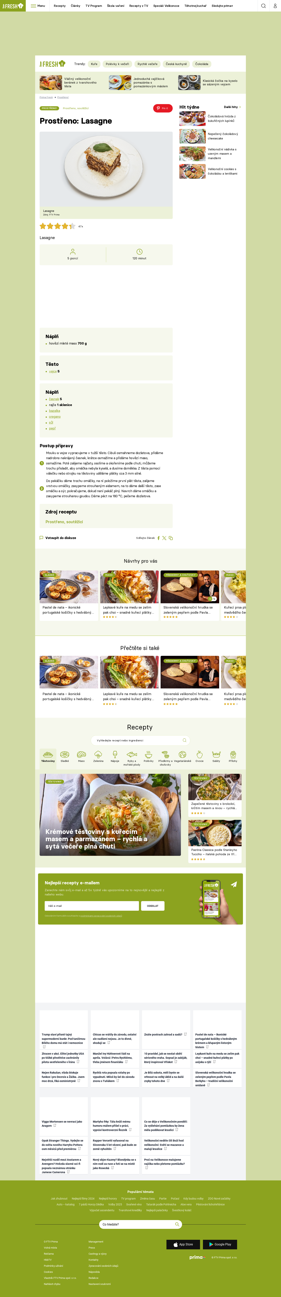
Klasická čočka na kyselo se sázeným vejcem (220, 82)
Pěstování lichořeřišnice (210, 1204)
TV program (128, 1198)
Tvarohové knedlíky (130, 1210)
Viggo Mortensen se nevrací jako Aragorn (62, 1123)
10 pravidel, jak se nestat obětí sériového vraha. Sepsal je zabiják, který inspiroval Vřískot (165, 1058)
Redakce (93, 1277)
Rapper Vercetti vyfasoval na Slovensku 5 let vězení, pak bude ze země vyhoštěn (115, 1145)
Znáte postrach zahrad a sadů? (165, 1034)
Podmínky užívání (53, 1265)
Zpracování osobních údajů (103, 1265)
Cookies (48, 1271)
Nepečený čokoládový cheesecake (223, 136)
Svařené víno (134, 1204)
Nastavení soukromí (100, 1284)
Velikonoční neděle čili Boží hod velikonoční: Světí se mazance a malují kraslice (164, 1145)
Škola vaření (115, 6)
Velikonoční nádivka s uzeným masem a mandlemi (222, 153)
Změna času (147, 1198)
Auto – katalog (66, 1204)
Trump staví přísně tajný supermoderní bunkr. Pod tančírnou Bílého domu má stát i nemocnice (63, 1040)
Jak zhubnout (59, 1198)
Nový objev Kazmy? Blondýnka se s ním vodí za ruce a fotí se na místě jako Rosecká (114, 1164)
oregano (54, 416)
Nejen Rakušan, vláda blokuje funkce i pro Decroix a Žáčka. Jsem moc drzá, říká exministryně (63, 1077)
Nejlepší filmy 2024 (83, 1198)
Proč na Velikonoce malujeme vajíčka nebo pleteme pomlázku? (164, 1163)
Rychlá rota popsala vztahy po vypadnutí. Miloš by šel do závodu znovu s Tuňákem (113, 1077)
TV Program (93, 6)
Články (75, 6)
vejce (53, 371)
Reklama (49, 1253)
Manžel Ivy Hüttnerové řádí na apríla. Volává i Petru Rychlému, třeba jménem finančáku (112, 1058)
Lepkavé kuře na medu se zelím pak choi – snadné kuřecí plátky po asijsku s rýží (127, 610)
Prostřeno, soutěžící (76, 108)
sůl (51, 422)
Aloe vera (186, 1204)
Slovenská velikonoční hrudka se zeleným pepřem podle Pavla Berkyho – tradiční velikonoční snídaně (188, 610)
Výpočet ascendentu (102, 1210)
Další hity (231, 107)
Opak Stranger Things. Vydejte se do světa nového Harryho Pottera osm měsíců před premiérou (62, 1145)
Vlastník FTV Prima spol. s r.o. (60, 1277)
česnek (54, 399)
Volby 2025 (115, 1204)
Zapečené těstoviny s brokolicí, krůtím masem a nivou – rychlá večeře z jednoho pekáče (213, 808)
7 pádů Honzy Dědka (91, 1204)
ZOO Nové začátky (219, 1198)
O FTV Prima (51, 1241)
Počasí (175, 1198)
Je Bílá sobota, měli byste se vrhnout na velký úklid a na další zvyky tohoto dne (164, 1077)
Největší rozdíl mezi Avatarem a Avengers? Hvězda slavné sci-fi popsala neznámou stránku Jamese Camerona (61, 1166)
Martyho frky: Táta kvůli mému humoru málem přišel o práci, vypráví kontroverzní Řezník (112, 1126)
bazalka (54, 411)
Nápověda (94, 1271)
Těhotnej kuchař (195, 6)
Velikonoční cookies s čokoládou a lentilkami (222, 171)
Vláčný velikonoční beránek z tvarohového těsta (80, 82)
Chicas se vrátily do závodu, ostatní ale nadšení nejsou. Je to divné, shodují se (114, 1038)
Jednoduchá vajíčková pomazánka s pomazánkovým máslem (150, 82)
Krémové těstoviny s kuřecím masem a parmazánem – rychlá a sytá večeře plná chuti (96, 838)
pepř (52, 428)
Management (96, 1241)
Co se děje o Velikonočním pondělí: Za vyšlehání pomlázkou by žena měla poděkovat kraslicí (166, 1126)
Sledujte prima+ (222, 6)
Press (92, 1247)
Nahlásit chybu (52, 1284)
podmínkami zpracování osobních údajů (101, 915)
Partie (162, 1198)
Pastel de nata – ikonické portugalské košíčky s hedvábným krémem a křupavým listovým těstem (68, 610)
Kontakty (93, 1259)
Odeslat (152, 905)
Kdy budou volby (193, 1198)
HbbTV (48, 1259)
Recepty (60, 6)
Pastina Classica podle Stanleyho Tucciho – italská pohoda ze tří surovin (214, 854)
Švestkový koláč (181, 1210)
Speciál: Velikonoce (166, 6)
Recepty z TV (138, 6)
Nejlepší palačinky (157, 1210)
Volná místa (50, 1247)
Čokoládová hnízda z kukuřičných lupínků (222, 118)
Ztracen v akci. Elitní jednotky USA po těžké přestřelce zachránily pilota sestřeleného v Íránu (63, 1058)
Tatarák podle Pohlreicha (161, 1204)
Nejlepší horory (108, 1198)
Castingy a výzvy (98, 1253)
